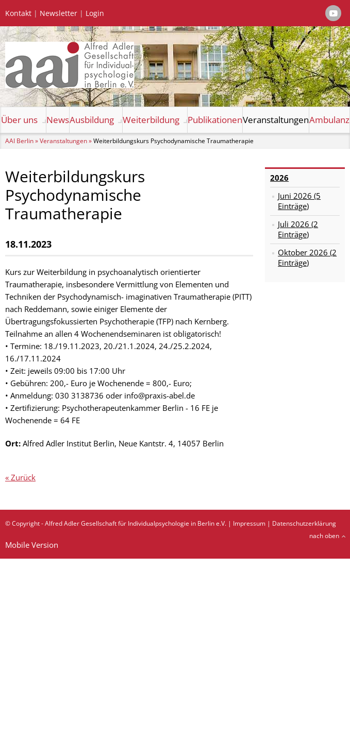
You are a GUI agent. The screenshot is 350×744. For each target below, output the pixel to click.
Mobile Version (31, 545)
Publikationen (215, 120)
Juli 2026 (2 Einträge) (298, 229)
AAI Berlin (19, 140)
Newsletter (58, 13)
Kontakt (18, 13)
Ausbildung (92, 120)
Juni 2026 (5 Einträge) (299, 201)
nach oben (324, 535)
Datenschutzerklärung (304, 523)
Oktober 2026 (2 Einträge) (307, 257)
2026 (279, 177)
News (57, 120)
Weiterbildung (151, 120)
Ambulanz (329, 120)
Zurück (23, 477)
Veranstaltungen (276, 120)
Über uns (19, 120)
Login (95, 13)
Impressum (249, 523)
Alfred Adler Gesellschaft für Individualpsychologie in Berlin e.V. (135, 523)
